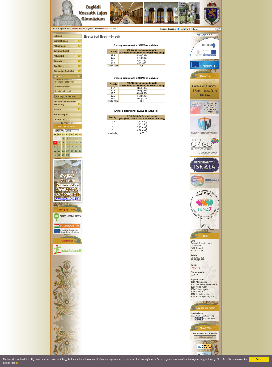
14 (59, 147)
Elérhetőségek (61, 114)
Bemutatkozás (67, 40)
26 (80, 151)
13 (55, 147)
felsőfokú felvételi (63, 91)
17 (72, 147)
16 (67, 147)
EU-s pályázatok (67, 209)
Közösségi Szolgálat (67, 70)
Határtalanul (67, 241)
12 (80, 142)
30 (67, 155)
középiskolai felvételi (64, 82)
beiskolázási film (62, 86)
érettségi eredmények (66, 96)
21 (59, 151)
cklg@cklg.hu (197, 267)
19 (80, 147)
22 (63, 151)
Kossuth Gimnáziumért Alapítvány (67, 103)
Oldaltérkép (59, 119)
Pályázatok (67, 55)
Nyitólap (58, 36)
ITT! (18, 362)
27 (55, 155)
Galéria (67, 109)
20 (55, 151)
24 (72, 151)
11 (76, 142)
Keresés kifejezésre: (168, 29)
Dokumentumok (61, 51)
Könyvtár (67, 60)
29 (63, 155)
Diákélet (67, 65)
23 (67, 151)
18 (76, 147)
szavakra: (184, 29)
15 (63, 147)
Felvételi (67, 76)
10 (72, 142)
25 (76, 151)
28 (59, 155)
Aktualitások (67, 45)
